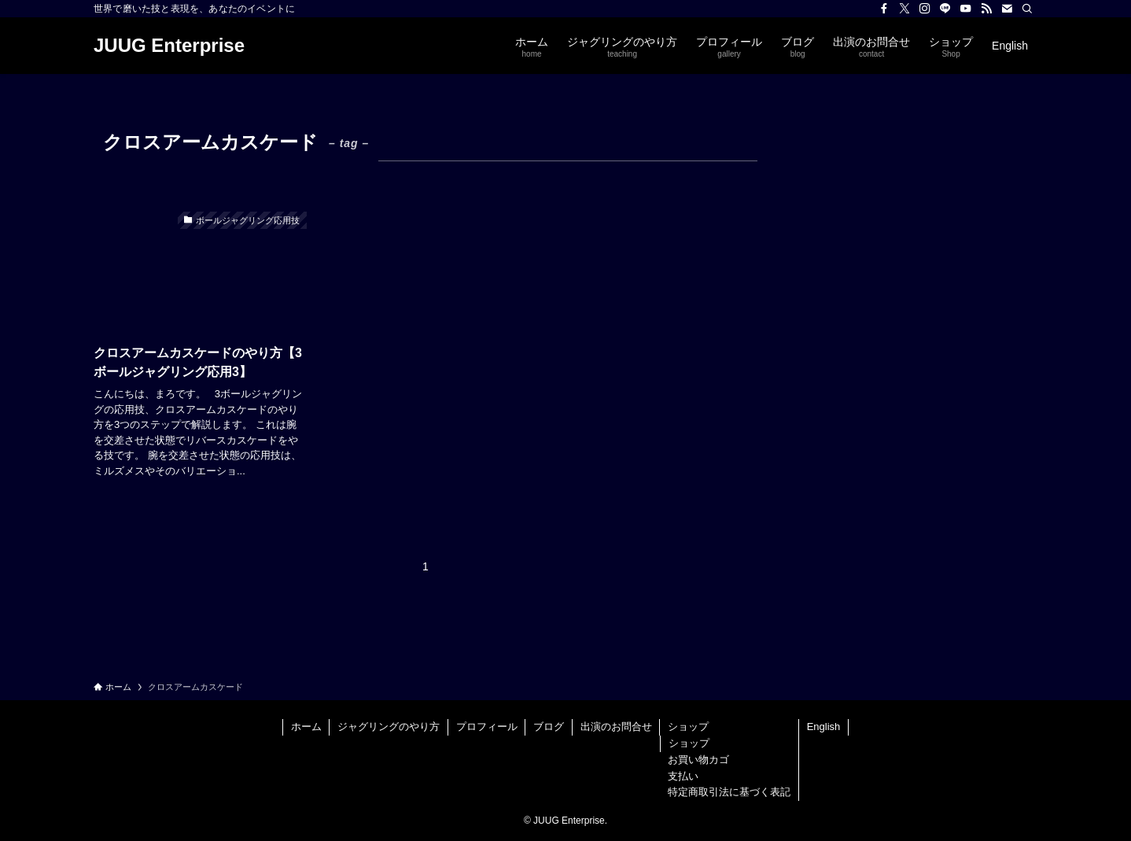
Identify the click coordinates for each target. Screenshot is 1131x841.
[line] (945, 8)
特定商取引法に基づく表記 (729, 792)
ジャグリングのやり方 (388, 726)
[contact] (1007, 8)
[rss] (986, 8)
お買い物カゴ (698, 759)
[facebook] (884, 8)
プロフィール (487, 726)
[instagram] (925, 8)
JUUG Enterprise (169, 45)
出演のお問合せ (616, 726)
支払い (683, 776)
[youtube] (966, 8)
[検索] (1027, 8)
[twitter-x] (904, 8)
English (824, 726)
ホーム (306, 726)
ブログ (548, 726)
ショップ (688, 726)
